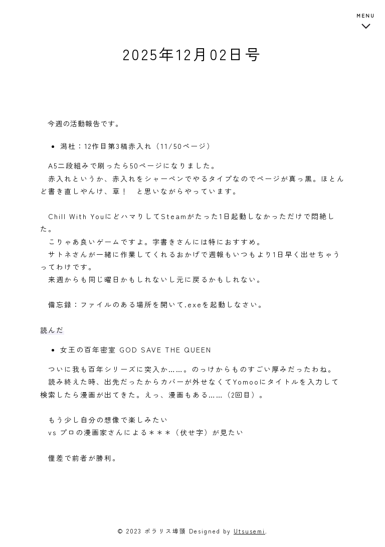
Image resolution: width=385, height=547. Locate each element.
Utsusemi (249, 530)
